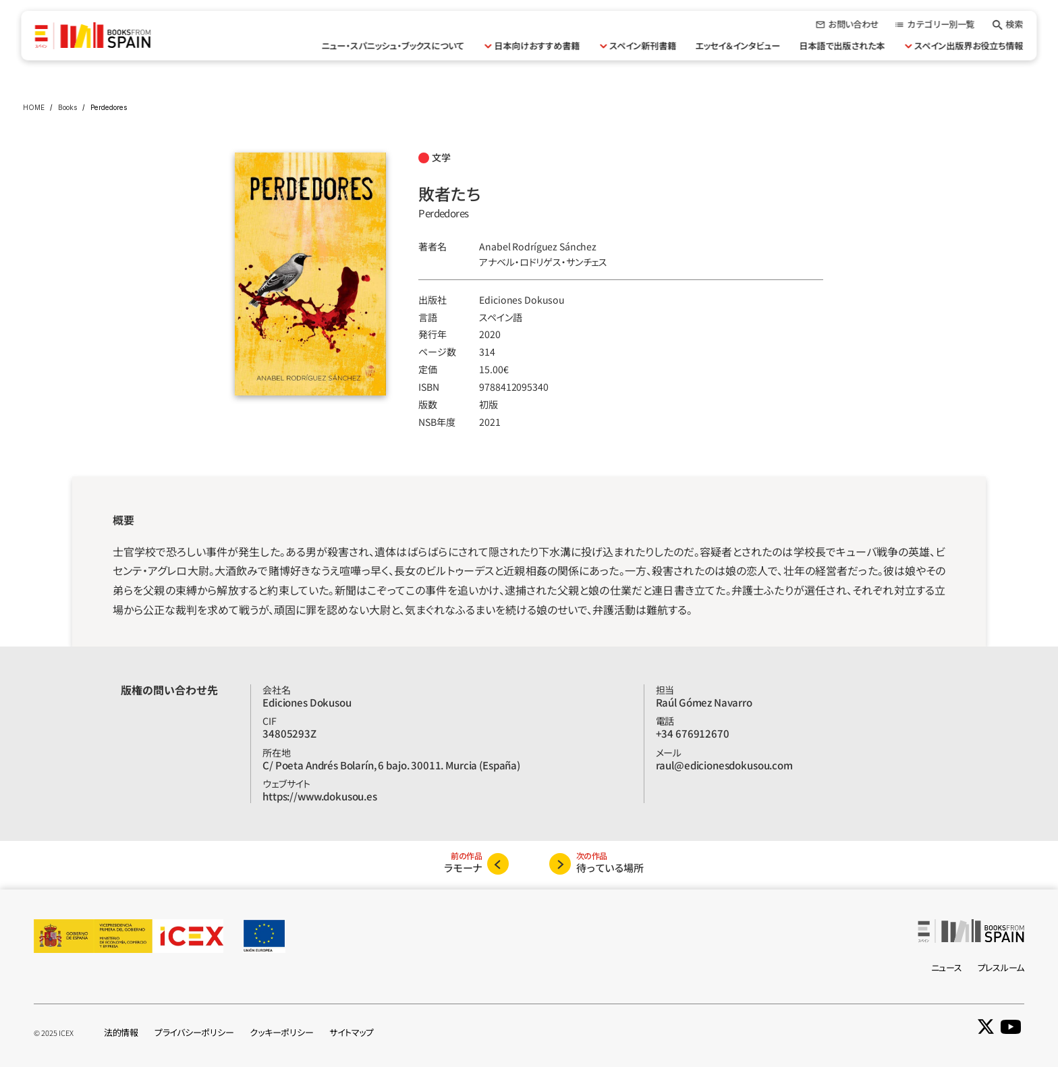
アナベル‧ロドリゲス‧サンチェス (543, 262)
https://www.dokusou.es (319, 796)
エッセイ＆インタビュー (738, 45)
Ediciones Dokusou (522, 299)
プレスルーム (1001, 967)
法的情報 (121, 1032)
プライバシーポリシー (194, 1032)
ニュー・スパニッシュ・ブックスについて (393, 45)
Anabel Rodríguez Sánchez (537, 246)
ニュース (946, 967)
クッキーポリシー (281, 1032)
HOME (34, 107)
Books (67, 107)
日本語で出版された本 (842, 45)
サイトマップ (351, 1032)
